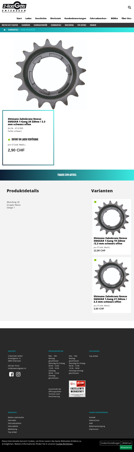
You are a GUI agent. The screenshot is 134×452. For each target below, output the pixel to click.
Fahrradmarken (98, 18)
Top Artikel (81, 25)
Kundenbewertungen (75, 18)
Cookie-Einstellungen (110, 443)
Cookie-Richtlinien (64, 444)
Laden (28, 18)
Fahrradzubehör (40, 25)
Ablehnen (127, 443)
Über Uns (127, 18)
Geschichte (41, 18)
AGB (91, 423)
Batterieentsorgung (97, 426)
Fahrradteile (56, 25)
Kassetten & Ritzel (28, 30)
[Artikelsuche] (129, 8)
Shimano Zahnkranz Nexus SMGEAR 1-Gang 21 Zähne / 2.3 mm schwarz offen (110, 299)
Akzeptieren (126, 447)
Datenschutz (94, 420)
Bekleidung (69, 25)
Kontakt (92, 417)
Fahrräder (26, 25)
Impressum (93, 429)
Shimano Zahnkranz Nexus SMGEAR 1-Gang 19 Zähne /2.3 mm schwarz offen (110, 240)
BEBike (114, 18)
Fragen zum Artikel (67, 174)
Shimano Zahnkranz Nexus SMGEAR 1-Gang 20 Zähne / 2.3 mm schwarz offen (26, 121)
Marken (93, 25)
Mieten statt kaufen (10, 25)
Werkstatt (55, 18)
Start (19, 18)
